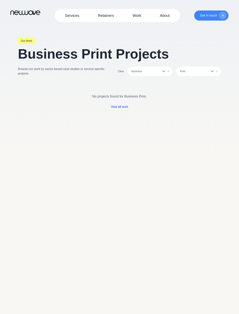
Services (72, 15)
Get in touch (213, 15)
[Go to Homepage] (25, 12)
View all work (119, 106)
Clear (121, 71)
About (165, 15)
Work (137, 15)
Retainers (106, 15)
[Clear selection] (168, 71)
